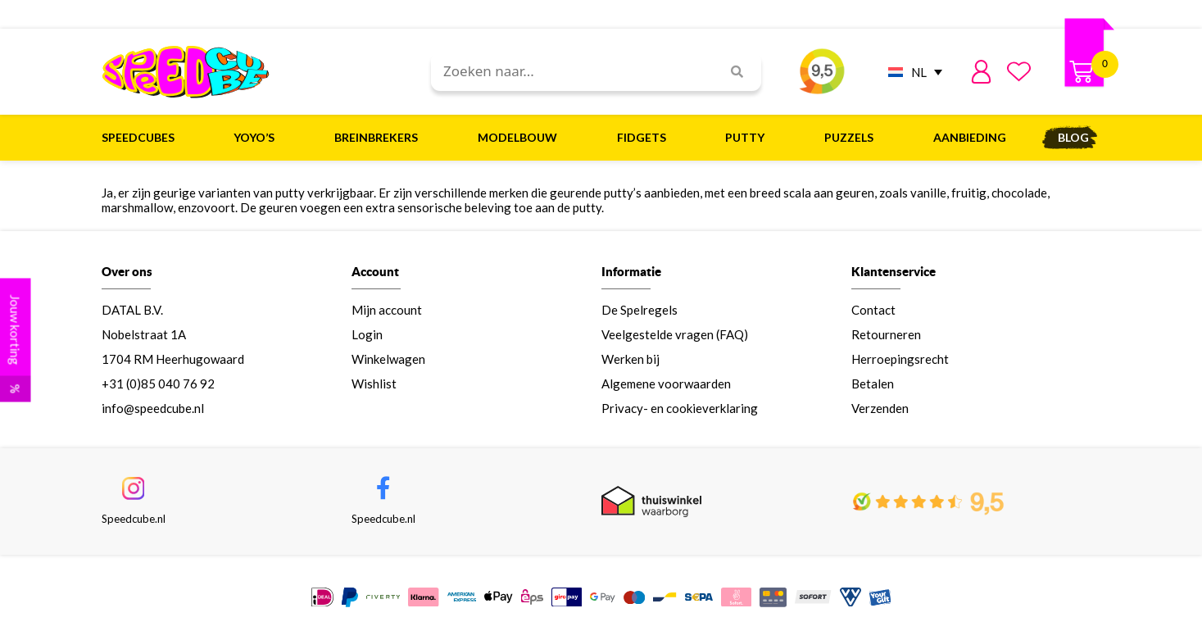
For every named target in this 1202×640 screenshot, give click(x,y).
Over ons (127, 272)
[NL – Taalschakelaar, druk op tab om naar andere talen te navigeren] (911, 72)
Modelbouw (521, 137)
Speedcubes (142, 137)
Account (375, 272)
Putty (749, 137)
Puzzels (853, 137)
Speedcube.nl (134, 518)
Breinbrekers (380, 137)
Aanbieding (969, 137)
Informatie (631, 272)
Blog (1073, 137)
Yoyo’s (258, 137)
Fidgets (645, 137)
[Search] (731, 71)
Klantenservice (893, 272)
